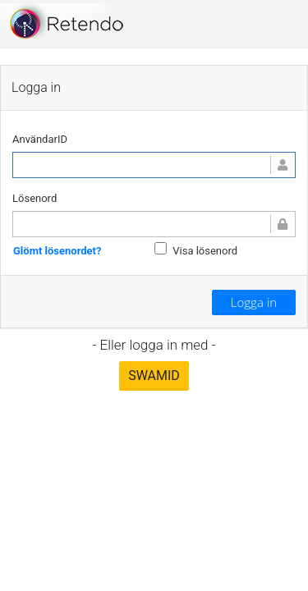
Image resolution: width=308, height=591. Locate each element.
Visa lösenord (204, 251)
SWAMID (154, 375)
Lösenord (34, 198)
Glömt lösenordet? (57, 250)
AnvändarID (39, 139)
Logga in (254, 302)
